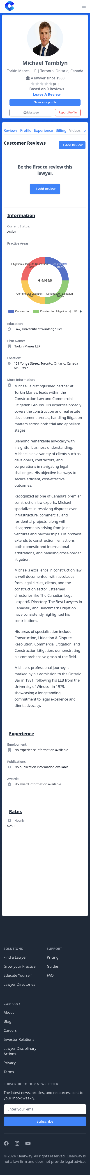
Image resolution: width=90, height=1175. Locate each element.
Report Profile (68, 112)
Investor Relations (19, 1039)
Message (31, 112)
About (9, 1012)
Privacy (10, 1062)
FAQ (50, 975)
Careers (10, 1030)
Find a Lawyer (15, 957)
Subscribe (45, 1121)
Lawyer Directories (19, 984)
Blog (7, 1021)
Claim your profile (44, 102)
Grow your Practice (20, 966)
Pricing (53, 957)
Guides (53, 966)
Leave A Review (47, 94)
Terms (9, 1071)
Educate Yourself (18, 975)
